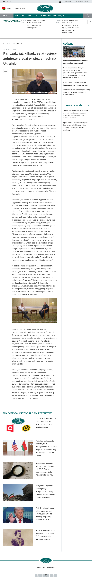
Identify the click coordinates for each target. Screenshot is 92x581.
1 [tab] (85, 105)
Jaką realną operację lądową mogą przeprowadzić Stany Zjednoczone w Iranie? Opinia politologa (45, 491)
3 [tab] (88, 105)
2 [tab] (86, 105)
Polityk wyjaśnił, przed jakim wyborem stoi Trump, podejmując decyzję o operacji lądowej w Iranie (45, 514)
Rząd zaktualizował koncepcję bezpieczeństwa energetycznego (75, 84)
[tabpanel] (76, 121)
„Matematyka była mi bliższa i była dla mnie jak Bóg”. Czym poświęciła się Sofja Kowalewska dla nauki (45, 469)
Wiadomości (12, 20)
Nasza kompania (46, 567)
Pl (7, 15)
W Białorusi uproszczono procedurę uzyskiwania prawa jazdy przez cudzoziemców (76, 92)
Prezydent (20, 16)
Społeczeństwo (47, 16)
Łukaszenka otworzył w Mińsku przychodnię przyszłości (75, 62)
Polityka (32, 16)
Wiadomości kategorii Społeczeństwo (27, 413)
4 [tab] (90, 105)
